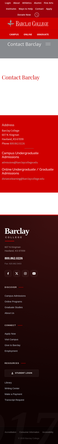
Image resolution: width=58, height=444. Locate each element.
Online (28, 34)
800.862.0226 (17, 143)
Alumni (37, 2)
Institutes (11, 8)
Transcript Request (14, 399)
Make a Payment (13, 394)
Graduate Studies (14, 307)
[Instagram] (25, 273)
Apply (49, 8)
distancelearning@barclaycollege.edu (23, 178)
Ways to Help (26, 8)
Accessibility (47, 432)
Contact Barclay (24, 44)
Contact (39, 8)
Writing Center (12, 388)
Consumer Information (29, 432)
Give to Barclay (12, 345)
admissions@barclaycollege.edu (20, 162)
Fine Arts (48, 2)
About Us (9, 313)
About (16, 2)
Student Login (21, 373)
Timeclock (37, 15)
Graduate (43, 34)
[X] (16, 273)
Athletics (27, 2)
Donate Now (24, 14)
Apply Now (10, 333)
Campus (14, 34)
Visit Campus (11, 339)
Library (8, 382)
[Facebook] (8, 273)
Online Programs (13, 301)
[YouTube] (34, 273)
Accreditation (10, 432)
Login (8, 2)
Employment (11, 351)
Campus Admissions (15, 295)
